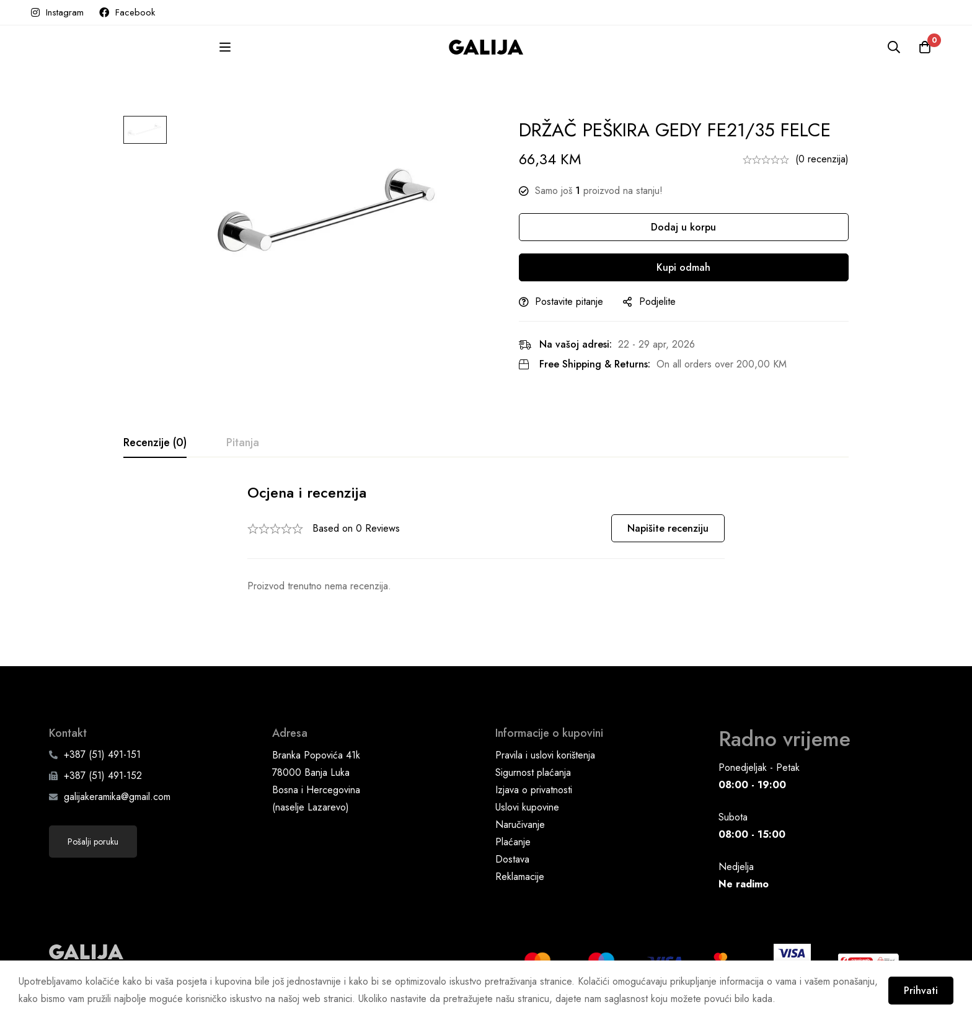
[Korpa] (924, 47)
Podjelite (658, 301)
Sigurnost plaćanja (533, 763)
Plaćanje (513, 832)
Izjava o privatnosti (533, 780)
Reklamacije (519, 867)
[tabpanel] (486, 539)
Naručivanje (520, 815)
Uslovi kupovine (527, 798)
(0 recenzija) (822, 159)
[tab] (155, 443)
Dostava (512, 850)
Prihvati (921, 990)
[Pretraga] (893, 47)
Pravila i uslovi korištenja (545, 746)
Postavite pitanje (570, 301)
